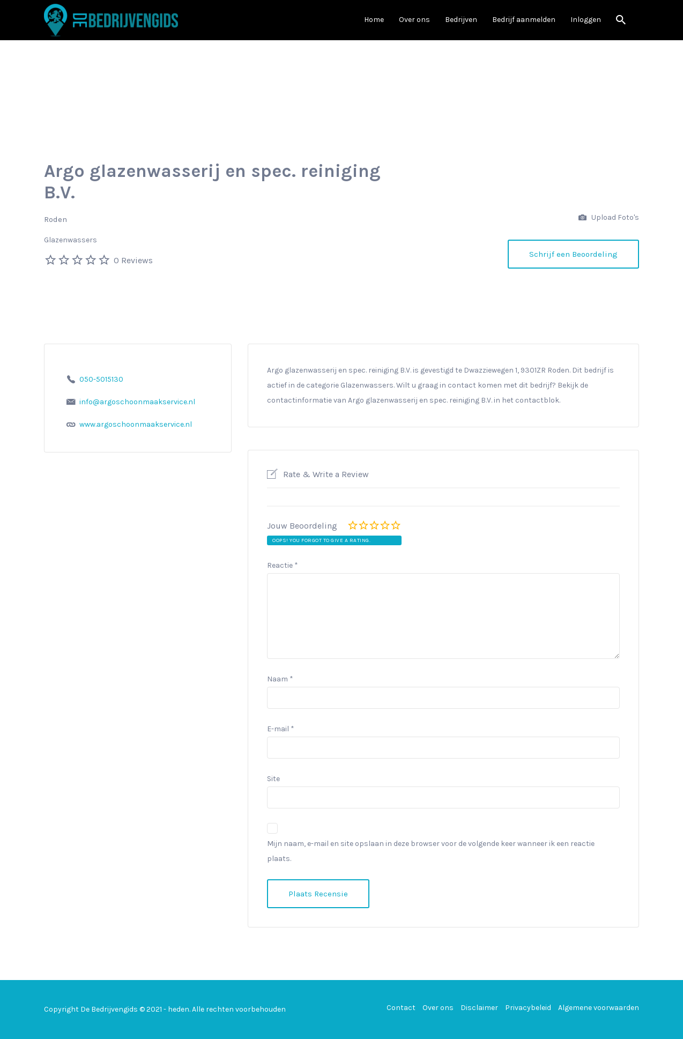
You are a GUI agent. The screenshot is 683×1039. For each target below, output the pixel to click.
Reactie (282, 565)
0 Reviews (133, 260)
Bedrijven (461, 19)
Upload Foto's (608, 218)
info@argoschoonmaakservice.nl (137, 401)
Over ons (414, 19)
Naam (280, 679)
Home (374, 19)
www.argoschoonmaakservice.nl (135, 424)
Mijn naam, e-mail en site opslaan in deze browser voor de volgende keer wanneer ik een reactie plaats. (431, 851)
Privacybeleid (528, 1007)
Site (273, 778)
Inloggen (585, 19)
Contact (401, 1007)
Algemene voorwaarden (598, 1007)
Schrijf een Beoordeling (573, 254)
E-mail (280, 728)
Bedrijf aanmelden (523, 19)
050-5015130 (101, 379)
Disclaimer (479, 1007)
